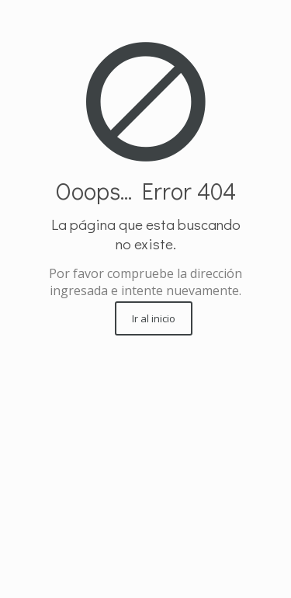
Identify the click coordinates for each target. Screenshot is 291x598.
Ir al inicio (153, 318)
